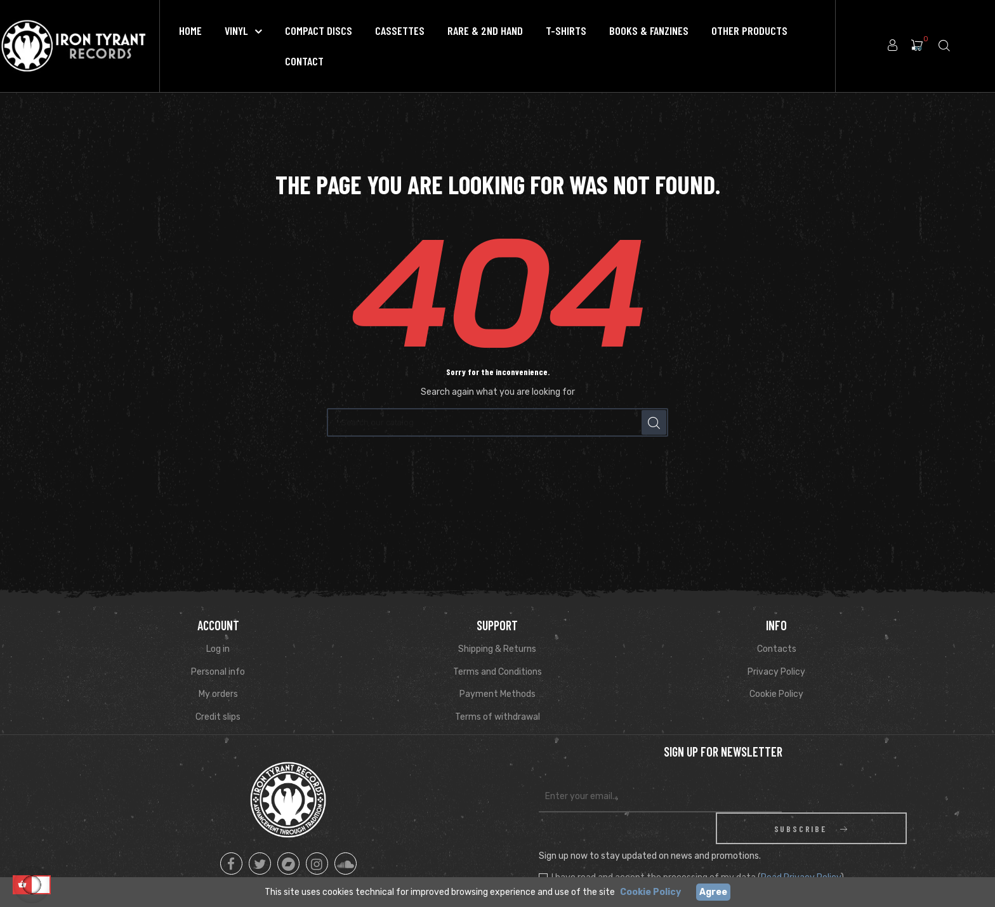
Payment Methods (497, 694)
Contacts (776, 649)
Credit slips (218, 717)
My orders (218, 694)
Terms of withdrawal (497, 717)
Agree (713, 892)
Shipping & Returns (497, 649)
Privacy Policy (776, 671)
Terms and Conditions (497, 671)
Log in (218, 649)
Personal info (218, 671)
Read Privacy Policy (801, 845)
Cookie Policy (776, 694)
